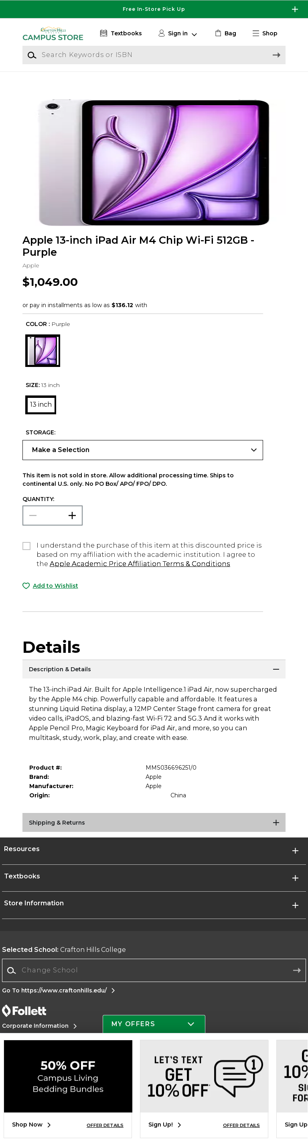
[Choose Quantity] (52, 524)
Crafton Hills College (64, 959)
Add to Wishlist (55, 595)
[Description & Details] (154, 679)
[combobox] (154, 980)
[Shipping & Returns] (154, 832)
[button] (268, 33)
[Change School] (154, 980)
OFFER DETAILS (105, 1125)
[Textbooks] (120, 33)
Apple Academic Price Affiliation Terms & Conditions (140, 573)
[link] (224, 33)
